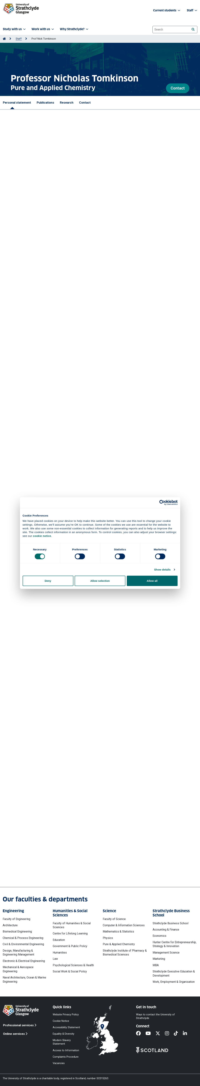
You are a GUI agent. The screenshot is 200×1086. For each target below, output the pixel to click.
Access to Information (66, 1050)
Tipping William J (19, 230)
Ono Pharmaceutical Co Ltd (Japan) (32, 591)
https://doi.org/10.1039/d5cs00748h (31, 311)
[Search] (193, 29)
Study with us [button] (14, 29)
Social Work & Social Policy (70, 971)
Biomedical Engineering (17, 931)
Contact (178, 88)
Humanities (60, 952)
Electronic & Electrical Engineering (24, 961)
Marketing (159, 958)
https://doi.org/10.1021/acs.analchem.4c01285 (37, 373)
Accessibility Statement (66, 1027)
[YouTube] (150, 1034)
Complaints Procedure (66, 1056)
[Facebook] (141, 1034)
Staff (19, 38)
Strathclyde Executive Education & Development (174, 973)
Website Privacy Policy (66, 1014)
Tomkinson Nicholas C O (32, 269)
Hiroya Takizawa (19, 559)
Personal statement (17, 102)
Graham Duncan (35, 234)
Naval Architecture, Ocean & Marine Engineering (24, 979)
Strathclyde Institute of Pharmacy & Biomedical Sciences (125, 952)
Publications (45, 102)
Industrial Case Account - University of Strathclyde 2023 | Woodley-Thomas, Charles (64, 719)
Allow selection (100, 580)
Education (59, 940)
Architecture (10, 925)
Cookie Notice (61, 1020)
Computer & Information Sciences (124, 925)
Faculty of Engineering (16, 919)
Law (55, 958)
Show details (162, 569)
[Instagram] (169, 1034)
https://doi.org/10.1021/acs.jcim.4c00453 (34, 404)
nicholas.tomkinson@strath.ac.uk (37, 863)
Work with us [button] (43, 29)
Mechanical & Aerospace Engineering (18, 969)
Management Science (166, 952)
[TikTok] (178, 1034)
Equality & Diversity (63, 1033)
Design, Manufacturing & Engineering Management (18, 952)
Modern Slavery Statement (62, 1042)
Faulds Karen (16, 234)
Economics (159, 935)
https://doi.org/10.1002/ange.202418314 (33, 346)
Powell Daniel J (40, 230)
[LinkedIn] (187, 1034)
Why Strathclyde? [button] (74, 29)
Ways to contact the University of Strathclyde (155, 1016)
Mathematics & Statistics (118, 931)
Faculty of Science (114, 919)
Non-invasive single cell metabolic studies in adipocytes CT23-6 (51, 739)
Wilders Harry (16, 327)
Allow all (152, 580)
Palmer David (46, 389)
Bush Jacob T (33, 335)
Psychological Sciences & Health (73, 965)
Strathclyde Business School (170, 923)
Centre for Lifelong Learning (70, 933)
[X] (160, 1034)
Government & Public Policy (70, 946)
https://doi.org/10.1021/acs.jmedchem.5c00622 (38, 280)
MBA (156, 965)
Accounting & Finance (166, 929)
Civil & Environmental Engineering (23, 944)
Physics (108, 938)
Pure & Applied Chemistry (119, 944)
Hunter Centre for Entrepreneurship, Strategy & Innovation (174, 944)
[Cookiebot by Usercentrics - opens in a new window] (162, 502)
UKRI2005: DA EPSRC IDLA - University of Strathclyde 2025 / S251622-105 (57, 651)
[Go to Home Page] (4, 38)
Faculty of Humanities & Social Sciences (72, 925)
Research (66, 102)
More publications (28, 418)
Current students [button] (167, 10)
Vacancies (59, 1063)
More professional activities (37, 630)
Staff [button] (192, 10)
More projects (25, 801)
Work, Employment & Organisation (174, 981)
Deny (48, 580)
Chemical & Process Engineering (23, 938)
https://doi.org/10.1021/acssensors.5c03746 (36, 245)
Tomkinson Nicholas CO (105, 230)
